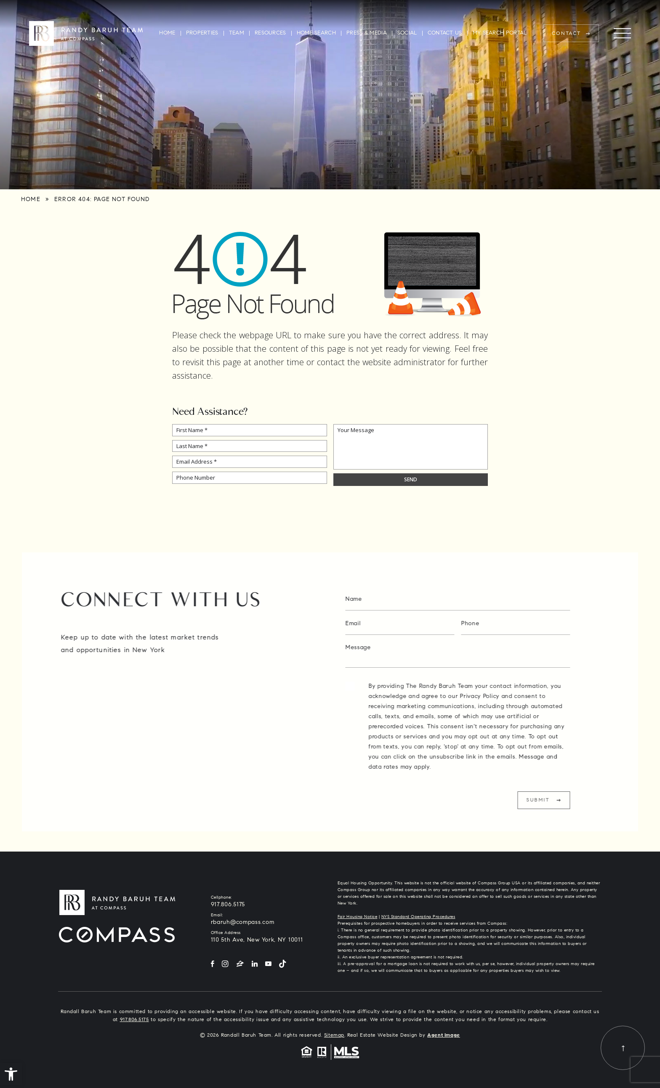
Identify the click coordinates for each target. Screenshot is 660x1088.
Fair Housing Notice (358, 917)
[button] (11, 1074)
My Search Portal (500, 33)
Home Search (316, 33)
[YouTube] (268, 964)
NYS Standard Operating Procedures (418, 917)
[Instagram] (225, 964)
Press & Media (366, 33)
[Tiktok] (282, 964)
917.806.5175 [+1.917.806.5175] (228, 905)
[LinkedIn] (255, 964)
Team (236, 33)
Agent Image (443, 1035)
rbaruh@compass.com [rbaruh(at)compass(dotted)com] (242, 923)
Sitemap (334, 1035)
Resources (270, 33)
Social (407, 33)
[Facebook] (212, 964)
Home (167, 33)
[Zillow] (240, 964)
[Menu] (622, 33)
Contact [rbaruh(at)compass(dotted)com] (566, 33)
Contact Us (445, 33)
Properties (202, 33)
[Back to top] (623, 1048)
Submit (564, 800)
